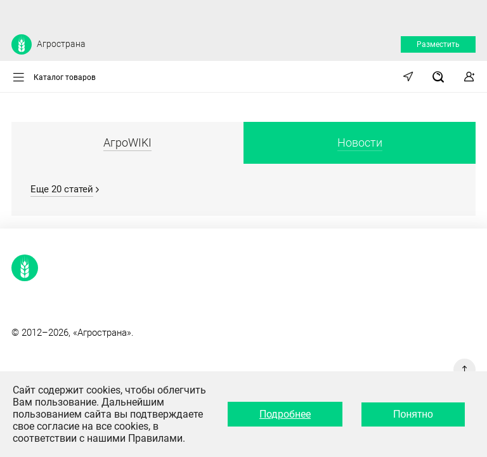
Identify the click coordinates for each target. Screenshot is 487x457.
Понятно (413, 414)
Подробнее (285, 414)
